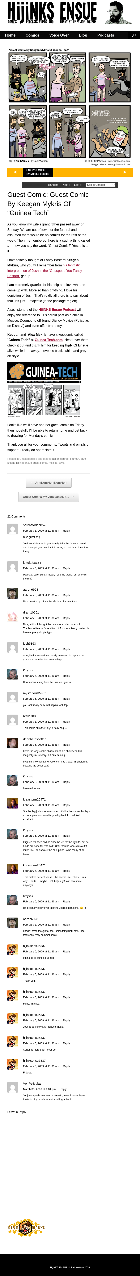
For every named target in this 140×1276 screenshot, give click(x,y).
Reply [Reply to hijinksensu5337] (66, 951)
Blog (83, 35)
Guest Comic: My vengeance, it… (49, 497)
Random (53, 184)
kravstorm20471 (34, 799)
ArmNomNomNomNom (48, 483)
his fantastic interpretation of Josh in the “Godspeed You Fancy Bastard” (44, 270)
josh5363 (29, 643)
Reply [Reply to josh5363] (66, 649)
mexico (53, 462)
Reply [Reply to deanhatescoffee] (66, 744)
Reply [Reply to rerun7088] (66, 721)
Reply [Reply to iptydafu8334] (66, 568)
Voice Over (59, 35)
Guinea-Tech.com (49, 340)
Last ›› (78, 184)
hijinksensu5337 (34, 946)
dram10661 (31, 612)
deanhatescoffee (34, 739)
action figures (60, 458)
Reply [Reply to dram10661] (66, 618)
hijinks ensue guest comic (31, 462)
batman (74, 458)
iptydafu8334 (32, 562)
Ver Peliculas (32, 1083)
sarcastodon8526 (35, 525)
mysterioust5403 (34, 693)
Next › (66, 184)
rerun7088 (30, 716)
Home (10, 35)
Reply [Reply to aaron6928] (66, 595)
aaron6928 (30, 589)
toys (61, 462)
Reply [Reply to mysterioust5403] (66, 698)
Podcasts (105, 35)
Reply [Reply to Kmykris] (66, 675)
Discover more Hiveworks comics (37, 172)
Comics (32, 35)
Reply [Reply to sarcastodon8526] (66, 530)
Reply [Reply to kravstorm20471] (66, 805)
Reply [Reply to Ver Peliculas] (63, 1089)
